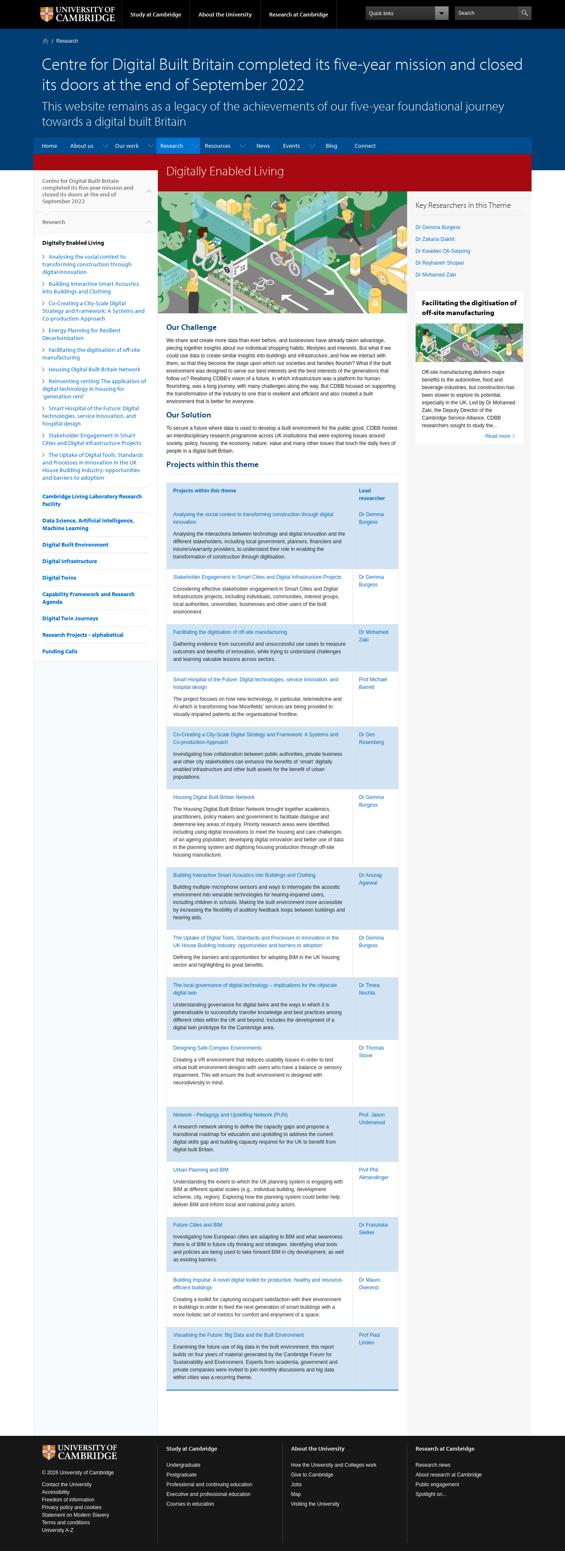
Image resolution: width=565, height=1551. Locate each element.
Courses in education (190, 1504)
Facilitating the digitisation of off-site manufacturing (230, 632)
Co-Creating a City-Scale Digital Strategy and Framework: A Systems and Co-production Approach (93, 310)
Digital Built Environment (75, 544)
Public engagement (437, 1484)
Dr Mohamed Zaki (436, 275)
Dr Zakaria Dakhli (435, 239)
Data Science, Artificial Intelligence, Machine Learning (88, 524)
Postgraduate (181, 1475)
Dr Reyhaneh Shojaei (440, 263)
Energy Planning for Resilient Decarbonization (81, 334)
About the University (225, 14)
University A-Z (58, 1530)
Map (296, 1494)
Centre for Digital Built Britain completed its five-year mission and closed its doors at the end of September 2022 (87, 194)
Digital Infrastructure (69, 561)
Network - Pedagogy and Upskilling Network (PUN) (230, 1115)
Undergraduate (183, 1465)
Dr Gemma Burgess (438, 227)
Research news (433, 1465)
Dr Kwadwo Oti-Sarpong (443, 251)
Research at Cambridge (298, 14)
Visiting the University (315, 1504)
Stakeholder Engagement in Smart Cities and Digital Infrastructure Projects (91, 439)
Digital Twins (59, 577)
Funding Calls (59, 651)
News (263, 145)
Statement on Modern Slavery (75, 1515)
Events (291, 145)
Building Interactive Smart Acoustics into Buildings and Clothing (90, 287)
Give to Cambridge (312, 1475)
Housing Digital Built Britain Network (95, 369)
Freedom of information (68, 1500)
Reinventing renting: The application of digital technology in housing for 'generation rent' (94, 388)
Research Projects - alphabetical (83, 635)
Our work (127, 145)
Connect (365, 145)
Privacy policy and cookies (72, 1507)
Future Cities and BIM (197, 1225)
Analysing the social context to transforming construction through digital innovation (87, 264)
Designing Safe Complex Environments (217, 1048)
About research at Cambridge (449, 1475)
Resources (218, 145)
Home (45, 40)
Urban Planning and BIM (201, 1170)
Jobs (296, 1484)
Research (67, 41)
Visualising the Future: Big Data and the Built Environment (238, 1335)
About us (82, 145)
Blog (331, 145)
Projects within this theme (204, 491)
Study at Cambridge (155, 14)
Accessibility (55, 1492)
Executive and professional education (208, 1494)
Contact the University (66, 1484)
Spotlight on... (431, 1494)
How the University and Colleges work (334, 1465)
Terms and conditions (66, 1523)
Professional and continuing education (209, 1484)
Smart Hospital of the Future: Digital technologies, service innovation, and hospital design (90, 415)
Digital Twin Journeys (70, 618)
